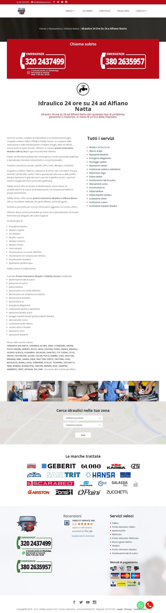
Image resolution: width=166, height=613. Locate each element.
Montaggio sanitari (97, 162)
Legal (120, 609)
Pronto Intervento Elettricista (125, 538)
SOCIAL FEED (123, 11)
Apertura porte (118, 530)
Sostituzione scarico (98, 202)
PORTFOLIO (104, 11)
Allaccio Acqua (95, 151)
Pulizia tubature (96, 191)
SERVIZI (69, 11)
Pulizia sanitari (95, 176)
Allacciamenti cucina (98, 184)
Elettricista (116, 534)
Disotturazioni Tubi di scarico (102, 180)
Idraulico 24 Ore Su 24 (99, 147)
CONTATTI (141, 11)
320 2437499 (24, 2)
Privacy (128, 609)
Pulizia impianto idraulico (100, 195)
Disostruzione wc (97, 187)
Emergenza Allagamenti (100, 158)
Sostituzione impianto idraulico (103, 206)
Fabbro (115, 523)
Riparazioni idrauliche (98, 154)
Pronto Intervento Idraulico (124, 549)
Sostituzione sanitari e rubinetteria (104, 169)
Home (42, 28)
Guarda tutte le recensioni (83, 536)
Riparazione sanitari (98, 165)
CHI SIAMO (87, 11)
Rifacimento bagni (97, 173)
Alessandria (55, 28)
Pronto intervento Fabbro (123, 527)
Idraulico (116, 545)
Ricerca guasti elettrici (122, 542)
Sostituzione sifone (98, 198)
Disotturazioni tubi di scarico (125, 553)
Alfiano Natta (71, 28)
